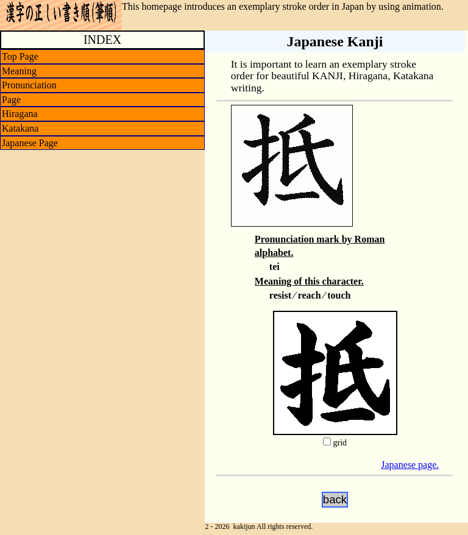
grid (340, 442)
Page (11, 99)
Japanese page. (410, 464)
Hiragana (20, 113)
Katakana (20, 128)
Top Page (20, 56)
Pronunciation (29, 85)
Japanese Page (30, 143)
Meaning (19, 71)
